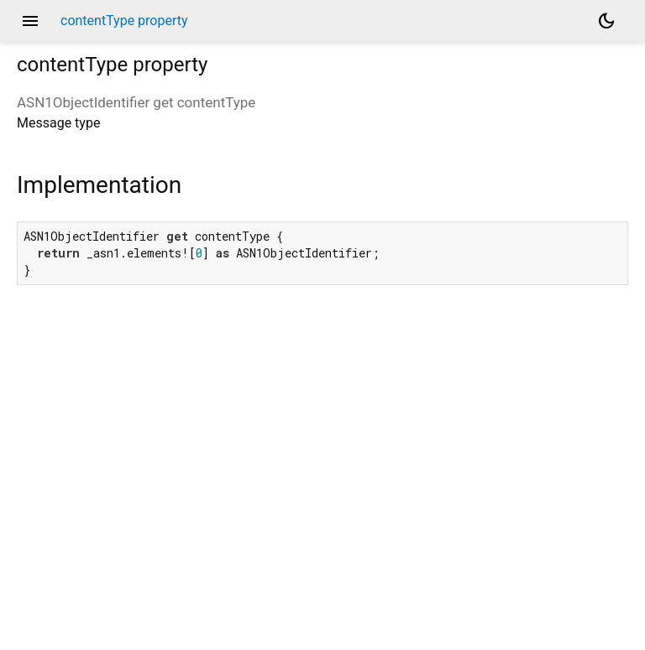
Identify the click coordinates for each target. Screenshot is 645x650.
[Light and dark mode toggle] (606, 21)
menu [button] (30, 21)
